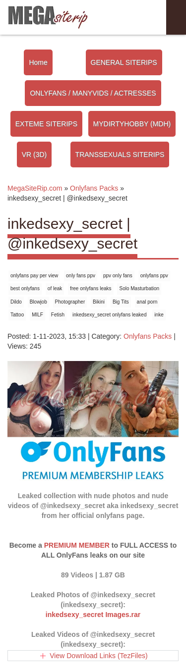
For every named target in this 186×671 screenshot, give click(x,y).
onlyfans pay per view (34, 275)
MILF (37, 314)
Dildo (16, 302)
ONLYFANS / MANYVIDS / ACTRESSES (93, 93)
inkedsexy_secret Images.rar (93, 615)
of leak (55, 288)
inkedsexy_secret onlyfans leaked (109, 314)
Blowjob (38, 302)
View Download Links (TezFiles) (98, 656)
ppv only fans (117, 275)
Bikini (99, 302)
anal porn (147, 302)
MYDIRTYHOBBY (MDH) (132, 124)
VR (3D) (34, 154)
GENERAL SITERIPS (124, 62)
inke (158, 314)
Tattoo (17, 314)
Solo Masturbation (139, 288)
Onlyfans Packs (148, 336)
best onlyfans (25, 288)
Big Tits (121, 302)
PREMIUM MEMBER (77, 545)
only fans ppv (80, 275)
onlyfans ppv (154, 275)
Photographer (70, 302)
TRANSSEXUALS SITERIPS (120, 154)
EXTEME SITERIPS (46, 124)
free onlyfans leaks (90, 288)
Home (38, 62)
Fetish (57, 314)
